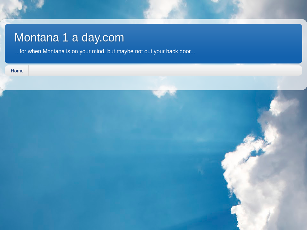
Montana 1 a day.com (69, 37)
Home (17, 70)
